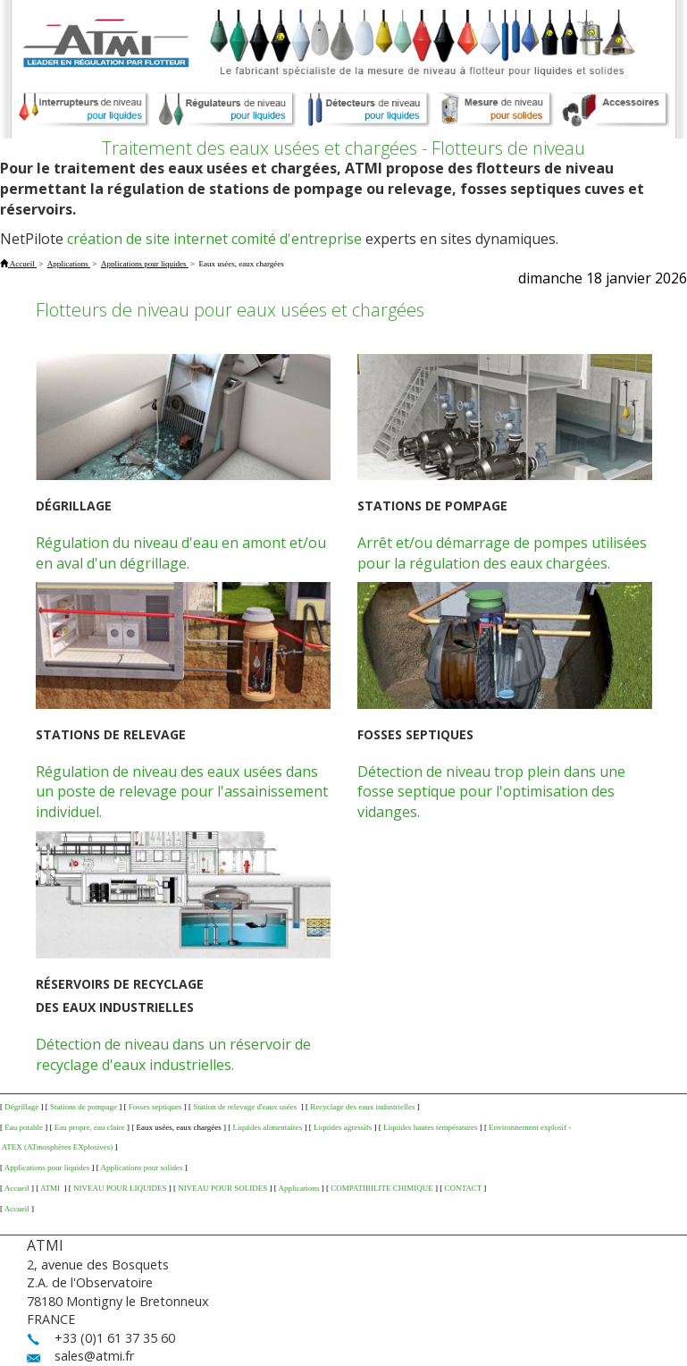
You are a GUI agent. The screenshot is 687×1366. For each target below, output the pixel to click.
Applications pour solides (142, 1167)
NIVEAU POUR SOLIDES (222, 1188)
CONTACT (463, 1188)
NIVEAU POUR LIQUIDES (120, 1188)
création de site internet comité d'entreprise (214, 239)
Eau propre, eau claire (89, 1127)
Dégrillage (21, 1106)
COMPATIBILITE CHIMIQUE (381, 1188)
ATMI (51, 1188)
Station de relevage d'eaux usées (245, 1106)
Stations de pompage (83, 1106)
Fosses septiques (155, 1106)
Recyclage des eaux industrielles (362, 1106)
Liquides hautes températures (430, 1127)
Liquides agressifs (343, 1127)
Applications (299, 1188)
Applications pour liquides (47, 1167)
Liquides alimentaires (267, 1127)
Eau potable (23, 1127)
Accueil (16, 1188)
